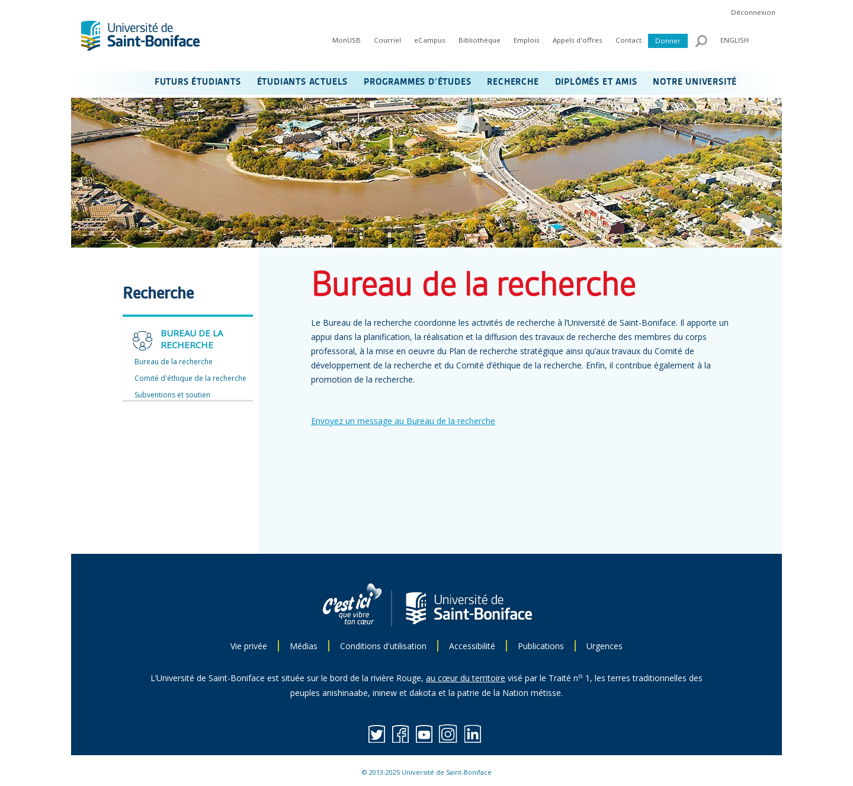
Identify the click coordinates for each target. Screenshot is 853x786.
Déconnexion (753, 12)
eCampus (429, 40)
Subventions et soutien (172, 395)
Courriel (387, 40)
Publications (541, 646)
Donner (668, 40)
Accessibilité (472, 646)
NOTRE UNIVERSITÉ (695, 82)
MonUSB (346, 40)
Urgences (604, 646)
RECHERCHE (512, 82)
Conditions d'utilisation (383, 646)
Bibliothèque (479, 40)
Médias (304, 646)
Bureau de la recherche (173, 362)
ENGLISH (734, 40)
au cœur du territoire (465, 678)
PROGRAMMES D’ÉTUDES (417, 82)
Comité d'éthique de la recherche (190, 378)
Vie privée (248, 646)
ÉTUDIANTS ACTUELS (302, 82)
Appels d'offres (577, 40)
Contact (628, 40)
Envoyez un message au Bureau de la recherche (403, 420)
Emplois (527, 40)
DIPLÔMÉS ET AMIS (596, 82)
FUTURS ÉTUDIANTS (198, 82)
